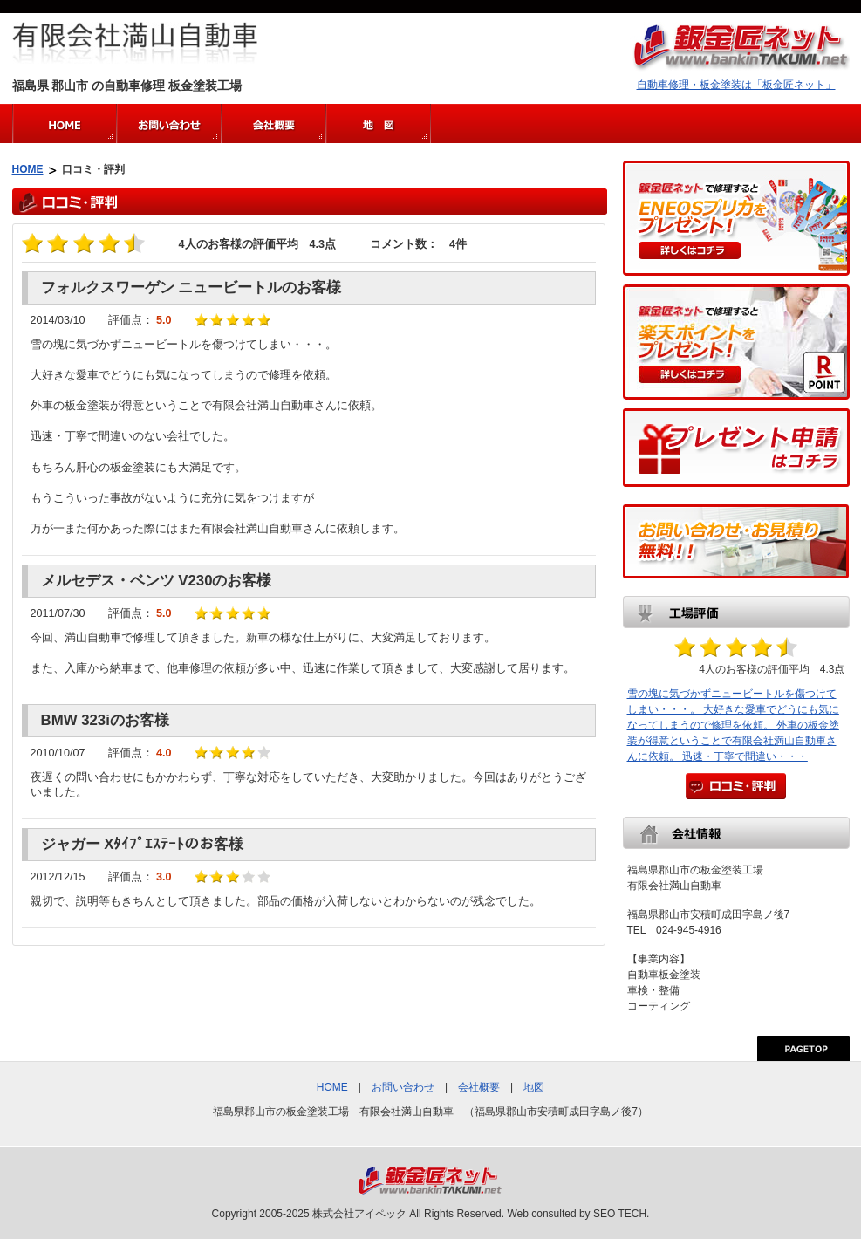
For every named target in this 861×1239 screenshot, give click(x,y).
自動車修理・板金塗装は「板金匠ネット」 (736, 85)
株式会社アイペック (359, 1214)
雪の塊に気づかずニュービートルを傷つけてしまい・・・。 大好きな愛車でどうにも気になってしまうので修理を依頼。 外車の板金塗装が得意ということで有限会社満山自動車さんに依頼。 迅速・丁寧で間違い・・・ (733, 725)
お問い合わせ (403, 1087)
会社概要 (479, 1087)
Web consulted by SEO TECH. (578, 1214)
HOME (28, 169)
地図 (533, 1087)
